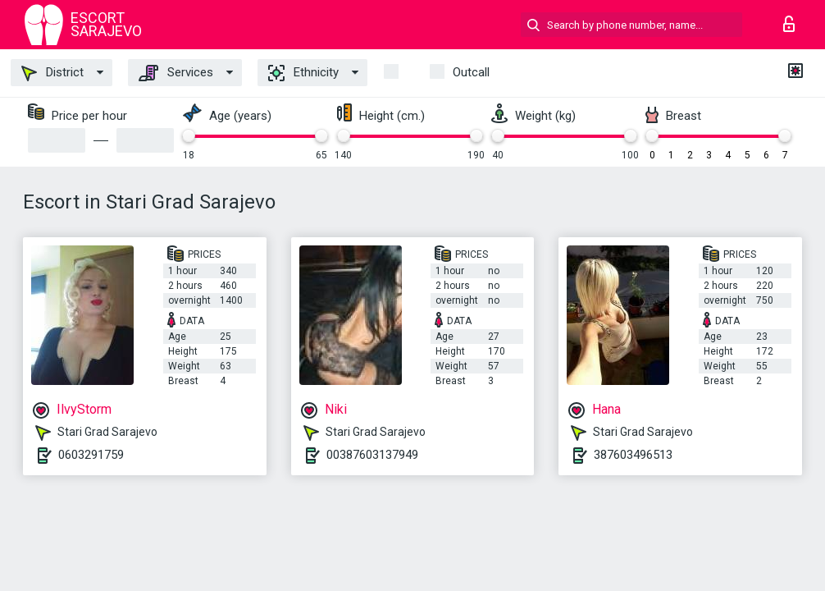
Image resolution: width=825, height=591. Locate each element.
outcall (471, 72)
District (52, 73)
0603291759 (91, 454)
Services (176, 73)
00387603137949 (372, 454)
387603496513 (633, 454)
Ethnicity (303, 73)
